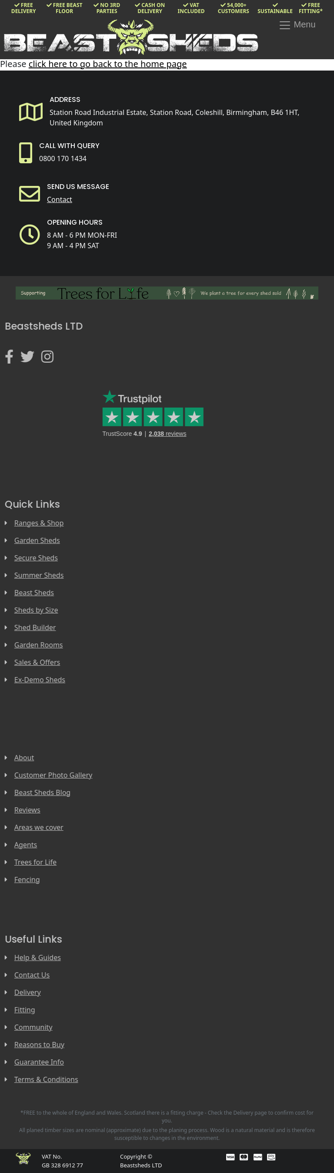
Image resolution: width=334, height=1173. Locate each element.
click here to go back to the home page (108, 64)
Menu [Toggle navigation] (297, 25)
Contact (59, 199)
